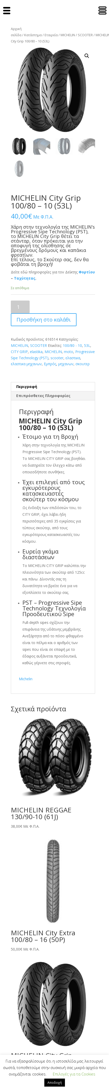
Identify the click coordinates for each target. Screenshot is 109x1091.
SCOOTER (85, 35)
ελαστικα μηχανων (26, 363)
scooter (57, 357)
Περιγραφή (26, 386)
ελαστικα (72, 357)
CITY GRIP (19, 351)
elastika (36, 351)
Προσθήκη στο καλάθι (43, 319)
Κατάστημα (33, 35)
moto (68, 351)
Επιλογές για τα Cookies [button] (74, 1074)
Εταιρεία (51, 35)
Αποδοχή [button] (54, 1082)
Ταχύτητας (24, 278)
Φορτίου (87, 272)
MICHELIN (68, 35)
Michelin (25, 678)
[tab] (53, 386)
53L (87, 345)
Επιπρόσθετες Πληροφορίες (43, 395)
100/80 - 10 (72, 345)
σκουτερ (83, 363)
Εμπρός (50, 363)
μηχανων (65, 363)
